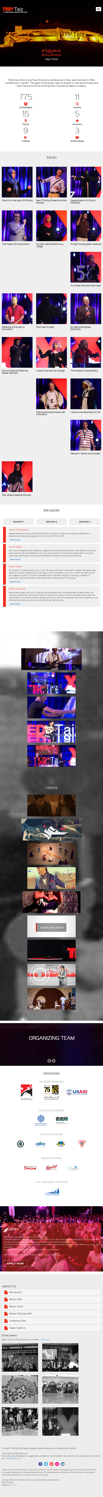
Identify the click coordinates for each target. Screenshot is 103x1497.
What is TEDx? (13, 1307)
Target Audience (14, 1328)
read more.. (15, 539)
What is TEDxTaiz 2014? (18, 1314)
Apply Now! (15, 1263)
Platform (14, 1485)
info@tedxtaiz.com (13, 1458)
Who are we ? (13, 1292)
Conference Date (15, 1321)
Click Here (44, 1339)
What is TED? (13, 1299)
